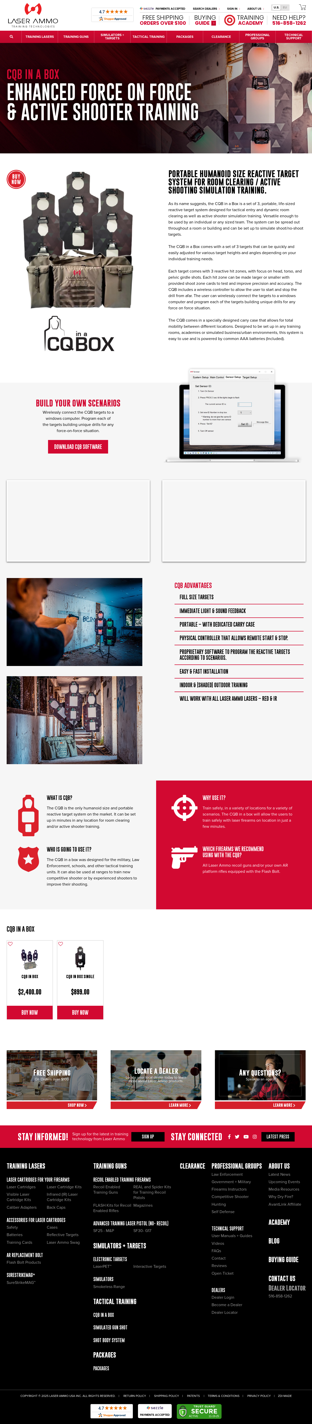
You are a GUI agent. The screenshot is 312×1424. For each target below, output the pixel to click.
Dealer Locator (225, 1312)
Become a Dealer (227, 1304)
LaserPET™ (102, 1266)
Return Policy (134, 1396)
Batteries (14, 1234)
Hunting (219, 1204)
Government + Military (231, 1181)
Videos (218, 1243)
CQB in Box (29, 976)
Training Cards (19, 1242)
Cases (52, 1227)
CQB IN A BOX (20, 929)
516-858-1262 (280, 1296)
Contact (219, 1258)
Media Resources (284, 1189)
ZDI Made (285, 1396)
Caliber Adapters (22, 1207)
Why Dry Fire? (281, 1196)
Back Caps (56, 1207)
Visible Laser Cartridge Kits (19, 1197)
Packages (101, 1368)
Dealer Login (223, 1297)
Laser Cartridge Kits (64, 1187)
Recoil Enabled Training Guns (106, 1189)
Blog (274, 1241)
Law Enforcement (227, 1174)
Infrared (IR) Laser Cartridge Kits (62, 1197)
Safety (12, 1227)
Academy (279, 1222)
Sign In (233, 8)
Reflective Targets (62, 1234)
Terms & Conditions (223, 1396)
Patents (193, 1396)
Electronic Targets (110, 1259)
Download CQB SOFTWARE (78, 447)
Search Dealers (206, 8)
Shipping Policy (166, 1396)
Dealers (218, 1290)
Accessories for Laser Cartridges (36, 1220)
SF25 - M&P (103, 1230)
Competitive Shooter (230, 1196)
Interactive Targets (149, 1266)
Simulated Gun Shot (110, 1327)
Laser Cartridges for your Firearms (38, 1179)
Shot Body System (109, 1340)
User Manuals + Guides (232, 1235)
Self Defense (223, 1211)
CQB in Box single (80, 976)
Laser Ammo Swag (63, 1242)
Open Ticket (223, 1273)
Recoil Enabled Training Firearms (122, 1179)
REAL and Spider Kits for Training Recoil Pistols (152, 1192)
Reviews (219, 1265)
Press (278, 1136)
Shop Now (77, 1105)
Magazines (143, 1205)
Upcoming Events (284, 1181)
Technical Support (228, 1228)
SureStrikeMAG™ (21, 1275)
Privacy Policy (259, 1396)
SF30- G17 (142, 1230)
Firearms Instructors (229, 1189)
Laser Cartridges (21, 1187)
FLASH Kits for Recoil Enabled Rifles (112, 1208)
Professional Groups (237, 1166)
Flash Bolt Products (24, 1262)
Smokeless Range (109, 1286)
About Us (255, 8)
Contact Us (282, 1278)
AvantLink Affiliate (285, 1204)
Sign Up (148, 1136)
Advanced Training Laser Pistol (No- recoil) (130, 1223)
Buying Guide (283, 1259)
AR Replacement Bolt (25, 1255)
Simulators (103, 1279)
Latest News (279, 1174)
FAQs (216, 1250)
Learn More (180, 1105)
